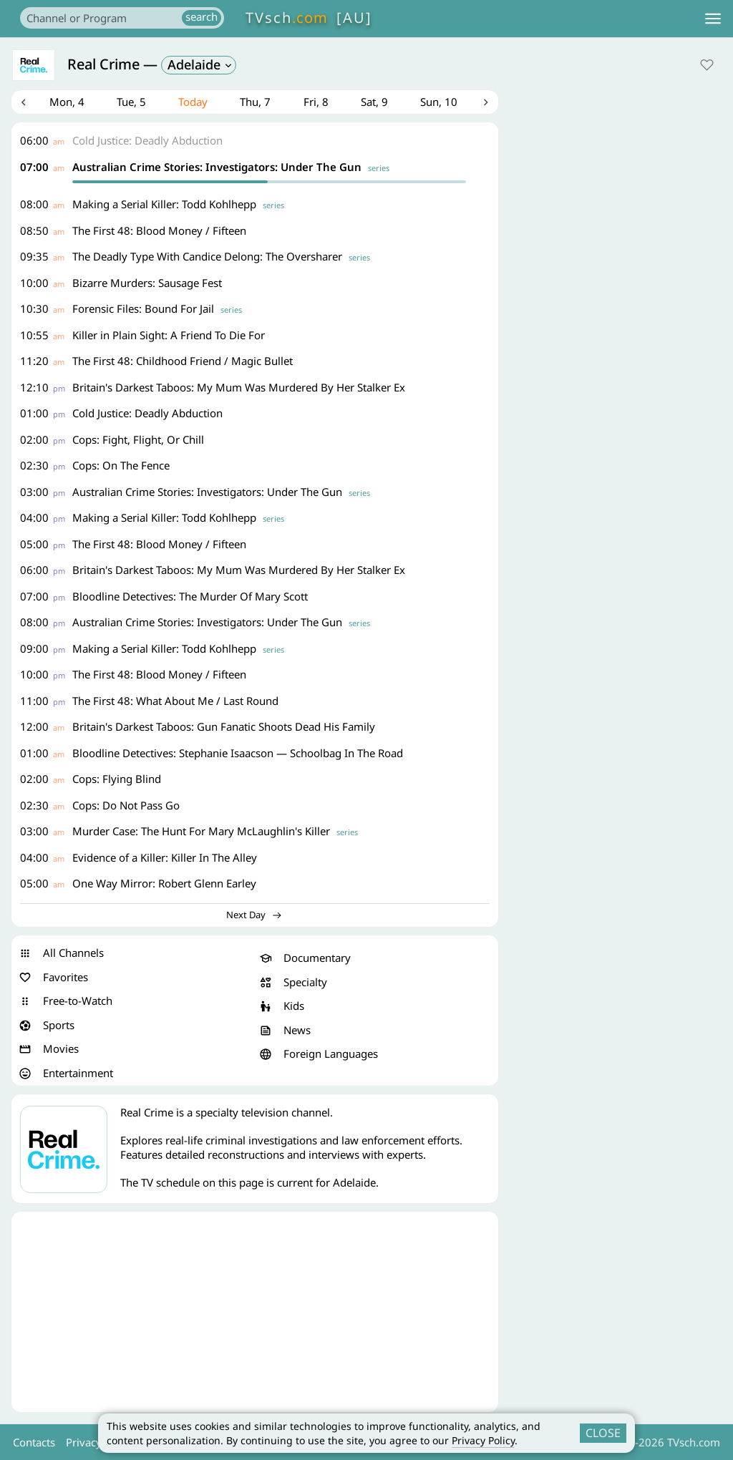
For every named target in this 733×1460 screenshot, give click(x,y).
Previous (23, 103)
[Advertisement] (255, 1314)
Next (486, 103)
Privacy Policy (483, 1440)
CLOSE (603, 1433)
